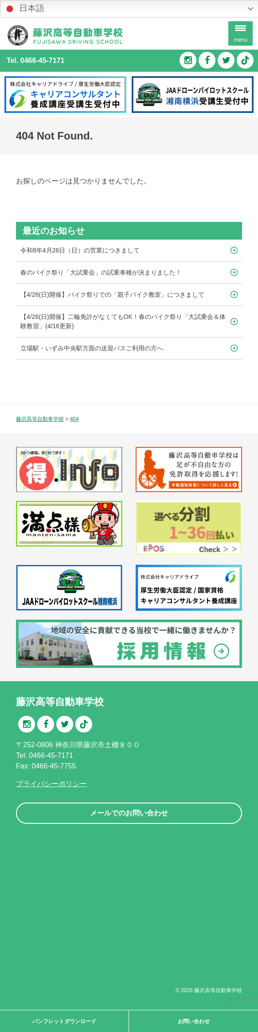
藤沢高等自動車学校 (218, 990)
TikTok (245, 60)
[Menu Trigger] (240, 33)
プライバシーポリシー (51, 784)
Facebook (207, 60)
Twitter (226, 60)
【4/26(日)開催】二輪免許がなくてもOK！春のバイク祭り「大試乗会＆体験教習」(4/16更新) (123, 321)
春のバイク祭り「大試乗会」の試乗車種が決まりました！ (101, 272)
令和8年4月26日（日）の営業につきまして (80, 250)
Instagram (188, 60)
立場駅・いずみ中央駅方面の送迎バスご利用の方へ (91, 348)
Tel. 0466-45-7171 (35, 60)
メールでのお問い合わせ (129, 813)
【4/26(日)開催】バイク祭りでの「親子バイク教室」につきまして (112, 294)
